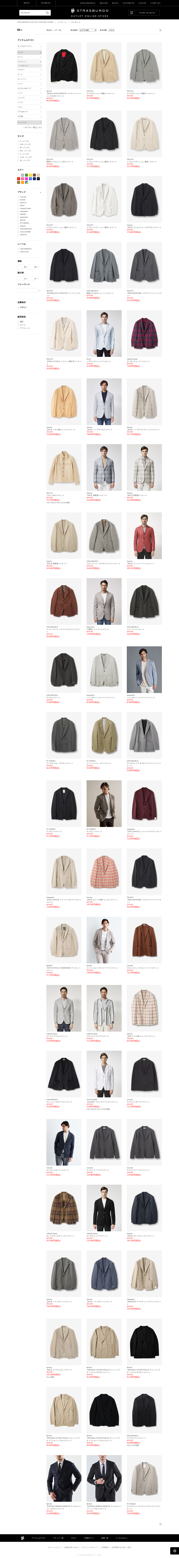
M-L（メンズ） (26, 151)
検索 (47, 12)
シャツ (20, 84)
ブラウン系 (34, 175)
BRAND (104, 3)
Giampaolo (24, 211)
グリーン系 (26, 175)
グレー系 (22, 175)
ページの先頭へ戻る (174, 1551)
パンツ (20, 93)
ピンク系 (22, 178)
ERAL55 (23, 203)
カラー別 (57, 30)
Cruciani (23, 197)
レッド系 (18, 178)
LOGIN (142, 3)
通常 (22, 322)
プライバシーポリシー (89, 1547)
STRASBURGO (87, 3)
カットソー (22, 79)
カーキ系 (18, 182)
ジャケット (22, 62)
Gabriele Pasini (25, 208)
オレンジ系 (22, 182)
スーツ (20, 57)
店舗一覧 (104, 1538)
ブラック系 (38, 178)
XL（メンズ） (25, 160)
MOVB (22, 220)
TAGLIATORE (25, 232)
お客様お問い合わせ (71, 1547)
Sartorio (23, 226)
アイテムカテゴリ (39, 1538)
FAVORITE (128, 3)
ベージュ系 (38, 175)
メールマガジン (122, 1538)
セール (22, 325)
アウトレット (25, 328)
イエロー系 (30, 175)
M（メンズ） (25, 147)
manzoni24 (24, 217)
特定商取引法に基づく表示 (121, 1547)
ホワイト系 (18, 175)
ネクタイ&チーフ (24, 88)
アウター (21, 70)
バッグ (20, 102)
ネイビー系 (34, 178)
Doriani (22, 200)
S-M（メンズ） (26, 144)
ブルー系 (30, 178)
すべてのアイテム (25, 46)
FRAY (22, 206)
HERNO (23, 214)
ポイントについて (54, 1547)
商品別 (49, 30)
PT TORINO (24, 223)
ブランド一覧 (58, 1538)
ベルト (20, 107)
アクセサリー (23, 112)
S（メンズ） (25, 141)
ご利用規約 (105, 1547)
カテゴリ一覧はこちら (33, 127)
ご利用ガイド (88, 1538)
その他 (20, 116)
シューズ (21, 98)
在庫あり (23, 307)
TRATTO (23, 235)
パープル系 (26, 178)
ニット (20, 74)
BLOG (115, 3)
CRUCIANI (24, 252)
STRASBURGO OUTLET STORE (89, 12)
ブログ (73, 1538)
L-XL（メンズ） (26, 157)
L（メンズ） (25, 154)
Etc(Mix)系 (26, 182)
